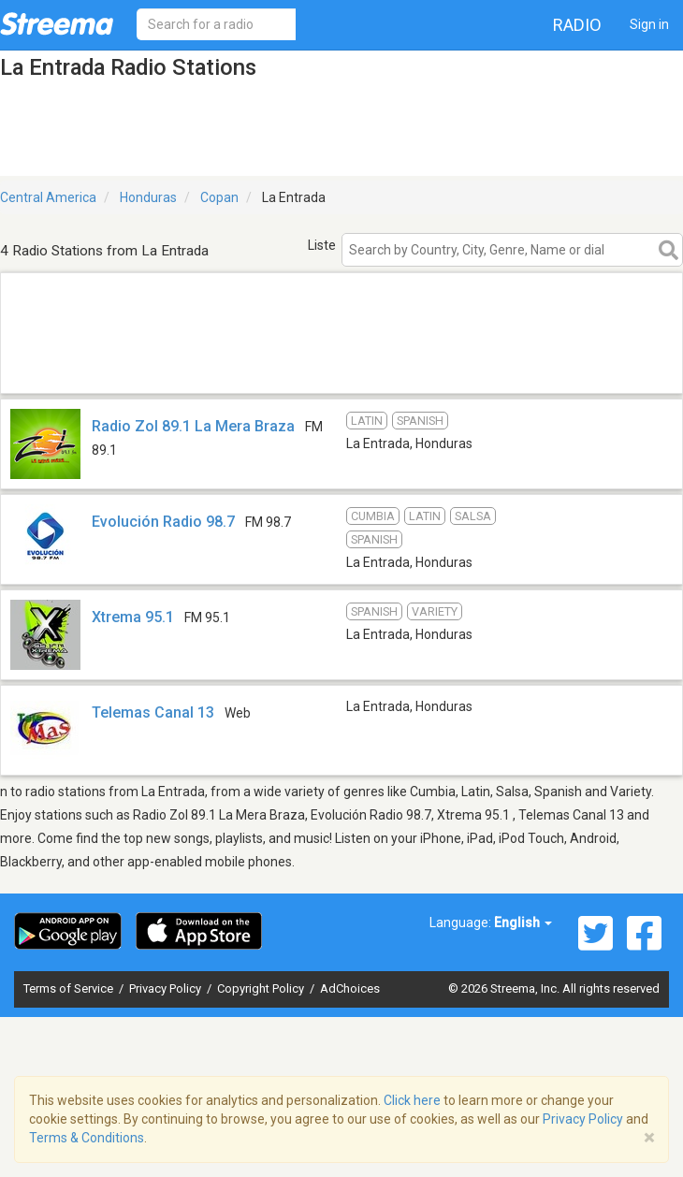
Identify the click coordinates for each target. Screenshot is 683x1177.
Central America (48, 197)
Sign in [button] (649, 24)
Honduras (148, 197)
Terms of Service (69, 988)
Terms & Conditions (86, 1137)
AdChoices (350, 988)
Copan (219, 197)
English (523, 922)
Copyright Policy (262, 988)
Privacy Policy (166, 988)
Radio (577, 25)
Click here (412, 1100)
